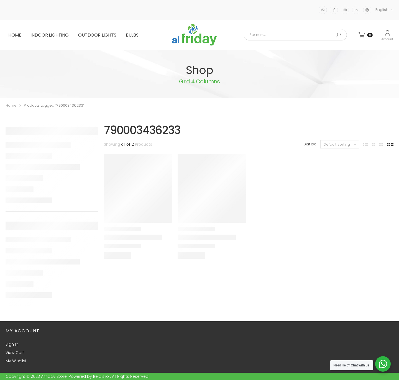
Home (14, 35)
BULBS (132, 35)
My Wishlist (16, 361)
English (381, 9)
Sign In (12, 344)
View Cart (15, 352)
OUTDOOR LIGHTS (97, 35)
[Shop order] (339, 144)
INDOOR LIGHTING (49, 35)
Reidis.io (101, 376)
